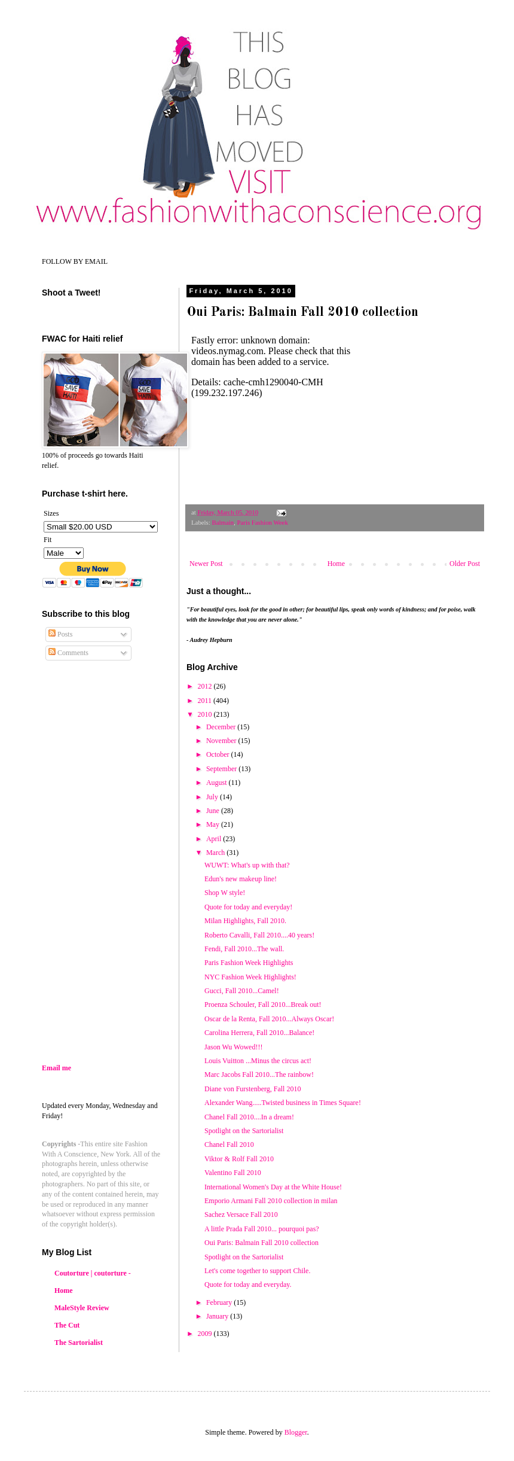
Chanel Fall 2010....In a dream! (249, 1117)
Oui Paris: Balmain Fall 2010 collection (261, 1242)
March (216, 852)
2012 (206, 686)
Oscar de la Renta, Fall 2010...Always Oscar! (269, 1019)
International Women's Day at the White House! (273, 1187)
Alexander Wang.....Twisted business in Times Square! (282, 1102)
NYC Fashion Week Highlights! (250, 977)
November (222, 740)
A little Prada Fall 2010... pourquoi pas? (261, 1229)
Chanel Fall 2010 (229, 1144)
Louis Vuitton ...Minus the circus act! (257, 1061)
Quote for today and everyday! (248, 907)
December (221, 727)
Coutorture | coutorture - (92, 1273)
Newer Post (206, 563)
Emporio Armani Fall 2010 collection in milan (271, 1201)
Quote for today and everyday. (248, 1284)
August (217, 782)
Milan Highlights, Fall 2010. (245, 921)
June (213, 810)
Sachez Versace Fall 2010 (241, 1214)
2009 (206, 1333)
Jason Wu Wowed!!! (233, 1047)
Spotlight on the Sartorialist (243, 1131)
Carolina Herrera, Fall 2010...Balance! (259, 1032)
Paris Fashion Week (262, 522)
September (222, 769)
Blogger (295, 1432)
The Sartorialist (78, 1342)
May (213, 824)
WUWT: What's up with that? (247, 865)
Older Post (464, 563)
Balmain (223, 522)
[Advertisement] (142, 958)
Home (336, 563)
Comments (68, 653)
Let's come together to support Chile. (257, 1271)
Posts (60, 634)
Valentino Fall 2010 (232, 1172)
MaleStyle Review (81, 1308)
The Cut (66, 1325)
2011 (206, 700)
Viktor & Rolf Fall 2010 (239, 1159)
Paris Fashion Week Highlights (248, 962)
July (213, 797)
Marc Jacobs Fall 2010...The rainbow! (259, 1074)
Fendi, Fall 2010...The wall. (244, 949)
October (218, 754)
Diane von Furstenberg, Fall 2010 (252, 1089)
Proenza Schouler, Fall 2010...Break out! (262, 1004)
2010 (206, 714)
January (218, 1316)
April (214, 839)
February (220, 1302)
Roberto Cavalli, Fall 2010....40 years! (259, 935)
